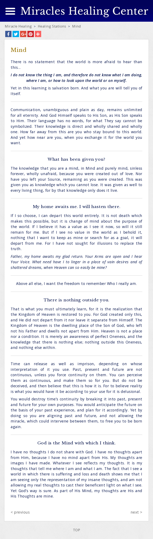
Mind (76, 26)
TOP (76, 530)
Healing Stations (52, 26)
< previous (20, 512)
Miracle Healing (18, 26)
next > (136, 512)
